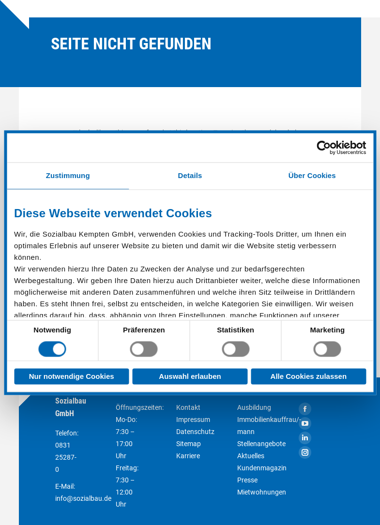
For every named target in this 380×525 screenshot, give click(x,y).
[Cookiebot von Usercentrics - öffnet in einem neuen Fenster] (323, 147)
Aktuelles (250, 456)
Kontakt (188, 407)
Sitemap (188, 444)
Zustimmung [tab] (68, 175)
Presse (247, 480)
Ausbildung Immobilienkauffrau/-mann (269, 419)
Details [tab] (190, 175)
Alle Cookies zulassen (309, 376)
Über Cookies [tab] (312, 175)
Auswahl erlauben (190, 376)
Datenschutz (195, 431)
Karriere (188, 456)
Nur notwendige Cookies (71, 376)
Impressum (193, 419)
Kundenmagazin (262, 468)
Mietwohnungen (261, 492)
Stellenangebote (261, 444)
